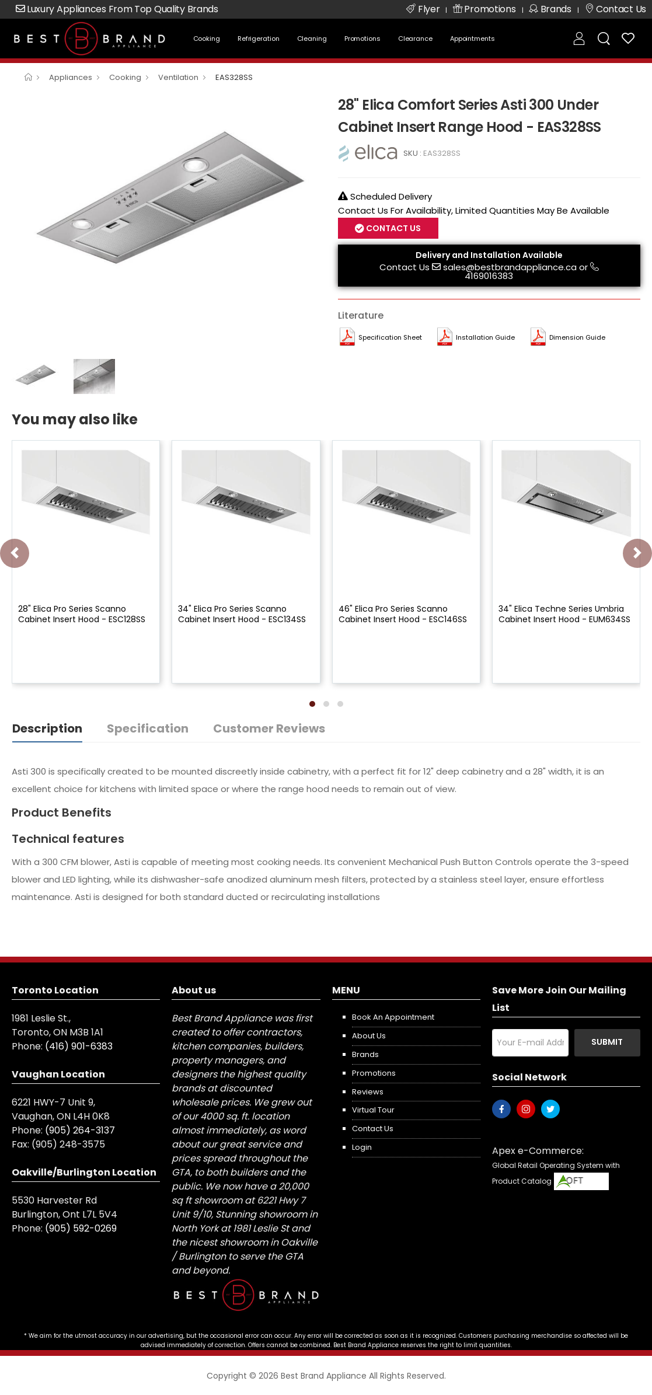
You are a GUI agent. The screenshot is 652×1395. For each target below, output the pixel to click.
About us (369, 1035)
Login (362, 1147)
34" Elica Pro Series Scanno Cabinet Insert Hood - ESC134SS (242, 614)
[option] (166, 209)
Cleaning (312, 38)
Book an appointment (393, 1017)
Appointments (472, 38)
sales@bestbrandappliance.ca (510, 267)
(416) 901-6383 (79, 1046)
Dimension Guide (577, 337)
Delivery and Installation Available (489, 255)
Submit (607, 1042)
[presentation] (14, 553)
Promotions (362, 38)
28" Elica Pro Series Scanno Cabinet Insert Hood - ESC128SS (81, 614)
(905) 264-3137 (80, 1130)
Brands (365, 1054)
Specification (148, 728)
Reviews (367, 1091)
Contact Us (392, 228)
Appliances (70, 77)
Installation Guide (485, 337)
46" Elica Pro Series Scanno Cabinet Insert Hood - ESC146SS (403, 614)
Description (47, 728)
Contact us (372, 1128)
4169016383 (489, 276)
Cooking (206, 38)
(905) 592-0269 (81, 1228)
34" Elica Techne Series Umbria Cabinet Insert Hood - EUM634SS (564, 614)
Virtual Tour (373, 1109)
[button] (312, 704)
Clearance (415, 38)
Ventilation (178, 77)
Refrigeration (259, 38)
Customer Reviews (269, 728)
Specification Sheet (390, 337)
